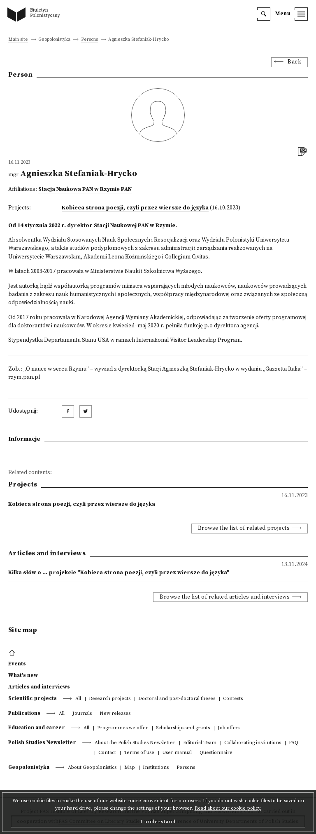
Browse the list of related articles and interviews (225, 597)
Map (129, 768)
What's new (23, 675)
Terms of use (139, 753)
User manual (177, 753)
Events (17, 663)
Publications (24, 713)
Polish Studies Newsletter (42, 742)
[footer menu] (13, 653)
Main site (18, 39)
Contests (233, 699)
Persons (89, 39)
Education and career (36, 727)
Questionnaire (216, 753)
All (78, 699)
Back (294, 62)
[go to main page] (35, 15)
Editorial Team (199, 743)
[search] (263, 14)
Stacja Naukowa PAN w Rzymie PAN (85, 189)
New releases (115, 714)
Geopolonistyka (28, 767)
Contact (107, 753)
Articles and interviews (39, 687)
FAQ (293, 743)
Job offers (229, 728)
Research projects (109, 699)
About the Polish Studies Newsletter (135, 743)
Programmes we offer (122, 728)
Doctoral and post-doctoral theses (176, 699)
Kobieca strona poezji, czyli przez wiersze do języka (135, 207)
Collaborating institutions (252, 743)
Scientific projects (32, 698)
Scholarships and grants (183, 728)
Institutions (156, 768)
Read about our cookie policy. (228, 808)
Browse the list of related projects (244, 528)
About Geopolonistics (92, 768)
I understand (158, 821)
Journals (82, 714)
